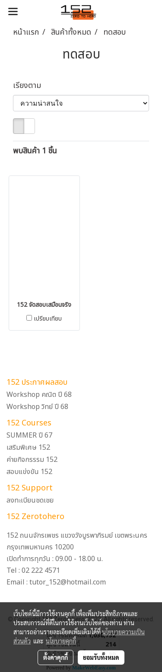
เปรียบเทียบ (48, 319)
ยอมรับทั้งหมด (101, 657)
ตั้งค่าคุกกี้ (55, 657)
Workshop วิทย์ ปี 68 (37, 407)
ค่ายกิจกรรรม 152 (31, 459)
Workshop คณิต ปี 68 (39, 395)
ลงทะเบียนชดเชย (30, 500)
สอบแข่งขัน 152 (29, 472)
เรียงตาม (30, 85)
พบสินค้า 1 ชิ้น (35, 151)
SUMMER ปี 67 (29, 435)
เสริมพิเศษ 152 (28, 447)
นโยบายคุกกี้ (61, 641)
